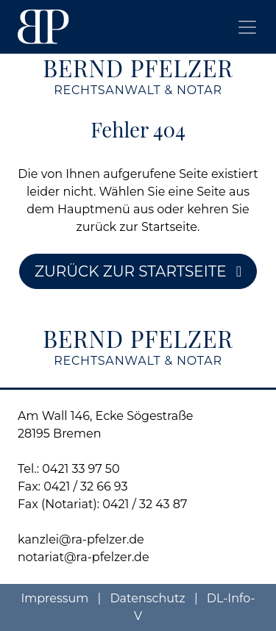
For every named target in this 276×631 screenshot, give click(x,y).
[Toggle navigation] (247, 27)
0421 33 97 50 (80, 469)
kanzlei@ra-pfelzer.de (81, 539)
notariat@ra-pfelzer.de (83, 557)
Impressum (56, 598)
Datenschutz (149, 598)
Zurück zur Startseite (138, 271)
